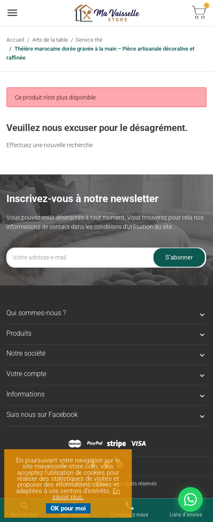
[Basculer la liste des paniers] (199, 13)
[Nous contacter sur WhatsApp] (190, 499)
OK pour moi (68, 508)
